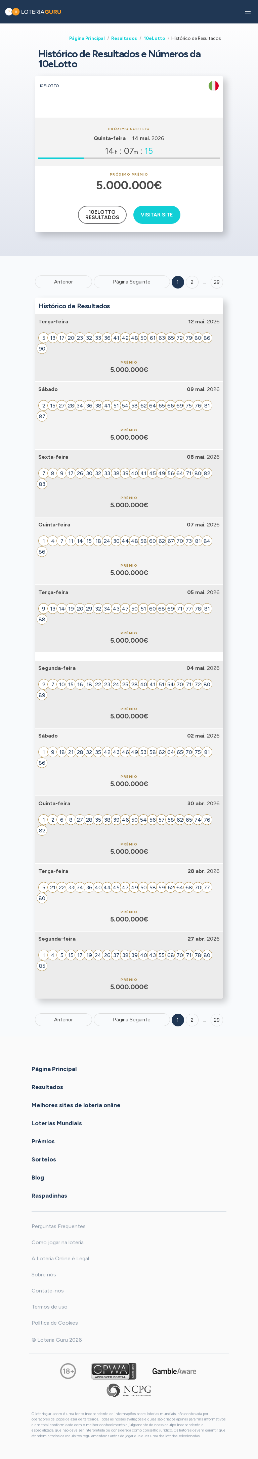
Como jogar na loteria (58, 1242)
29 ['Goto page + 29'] (217, 282)
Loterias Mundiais (57, 1123)
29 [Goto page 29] (217, 1020)
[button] (248, 11)
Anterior (63, 282)
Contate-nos (48, 1290)
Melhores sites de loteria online (76, 1104)
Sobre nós (44, 1274)
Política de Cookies (55, 1323)
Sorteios (44, 1159)
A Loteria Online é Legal (60, 1258)
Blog (38, 1177)
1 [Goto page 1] (178, 282)
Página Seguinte (131, 282)
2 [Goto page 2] (192, 282)
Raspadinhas (49, 1195)
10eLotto (154, 38)
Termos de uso (50, 1307)
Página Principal (87, 38)
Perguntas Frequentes (59, 1226)
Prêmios (43, 1141)
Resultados (124, 38)
